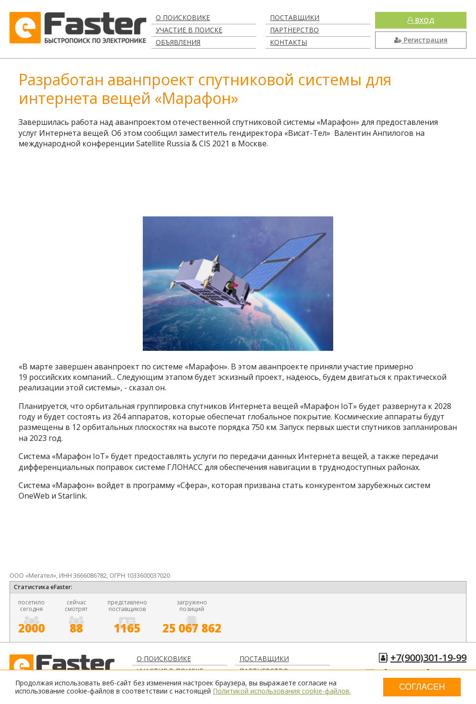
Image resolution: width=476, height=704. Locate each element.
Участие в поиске (189, 29)
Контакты (288, 42)
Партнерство (294, 29)
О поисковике (183, 17)
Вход (420, 20)
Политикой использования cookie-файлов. (282, 690)
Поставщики (294, 17)
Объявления (178, 42)
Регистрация (420, 39)
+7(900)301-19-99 (428, 657)
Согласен (422, 687)
